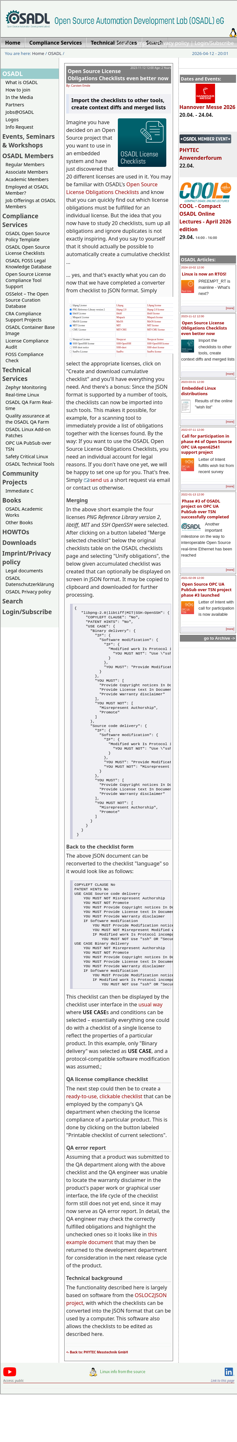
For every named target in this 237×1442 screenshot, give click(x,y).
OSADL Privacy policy (28, 592)
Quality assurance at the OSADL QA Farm (27, 419)
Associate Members (26, 172)
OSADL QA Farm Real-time (29, 405)
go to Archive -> (219, 638)
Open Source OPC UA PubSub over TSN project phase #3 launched (206, 589)
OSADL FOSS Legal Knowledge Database (28, 263)
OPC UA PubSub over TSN (28, 446)
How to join (17, 90)
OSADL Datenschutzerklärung (29, 581)
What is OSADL (21, 82)
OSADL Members (28, 155)
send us (97, 479)
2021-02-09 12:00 (192, 578)
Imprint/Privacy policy (162, 43)
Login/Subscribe (214, 43)
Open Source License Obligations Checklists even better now (204, 328)
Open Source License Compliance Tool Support (28, 280)
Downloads (19, 542)
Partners (14, 105)
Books (11, 500)
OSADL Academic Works (24, 512)
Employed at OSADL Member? (27, 190)
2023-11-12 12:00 (192, 316)
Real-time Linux (22, 395)
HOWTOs (15, 531)
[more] (230, 308)
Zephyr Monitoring (25, 387)
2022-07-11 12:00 (192, 429)
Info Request (19, 127)
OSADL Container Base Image (30, 330)
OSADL (55, 53)
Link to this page (222, 1428)
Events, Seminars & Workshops (28, 140)
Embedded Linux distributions (198, 390)
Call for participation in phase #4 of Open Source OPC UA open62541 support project (206, 444)
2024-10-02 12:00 (192, 267)
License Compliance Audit (26, 344)
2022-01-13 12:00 (192, 494)
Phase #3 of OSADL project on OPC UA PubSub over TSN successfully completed (205, 509)
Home (123, 43)
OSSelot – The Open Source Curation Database (26, 300)
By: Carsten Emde (78, 85)
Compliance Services (20, 220)
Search (12, 601)
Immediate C (19, 491)
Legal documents (24, 571)
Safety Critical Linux (26, 456)
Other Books (19, 522)
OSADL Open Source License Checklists (27, 250)
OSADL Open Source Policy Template (27, 236)
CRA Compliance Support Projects (23, 316)
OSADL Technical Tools (29, 464)
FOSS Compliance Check (24, 357)
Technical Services (16, 374)
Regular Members (25, 164)
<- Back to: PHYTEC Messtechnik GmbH (97, 1400)
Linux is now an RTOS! (204, 274)
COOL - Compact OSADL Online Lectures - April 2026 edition (206, 215)
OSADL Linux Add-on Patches (28, 432)
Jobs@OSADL (19, 112)
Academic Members (26, 179)
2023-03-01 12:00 (192, 382)
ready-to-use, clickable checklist (104, 1144)
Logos (12, 119)
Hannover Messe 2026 (207, 104)
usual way (150, 1052)
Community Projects (20, 477)
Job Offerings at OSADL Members (30, 203)
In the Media (19, 97)
